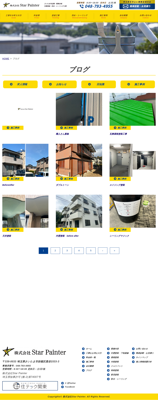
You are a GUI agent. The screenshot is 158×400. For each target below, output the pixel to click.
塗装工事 (56, 16)
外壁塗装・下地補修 (120, 353)
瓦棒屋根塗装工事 (121, 134)
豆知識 (100, 84)
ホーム (89, 349)
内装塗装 (115, 362)
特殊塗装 (115, 370)
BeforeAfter (10, 185)
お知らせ (61, 84)
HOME (5, 58)
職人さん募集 (64, 134)
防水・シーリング (79, 16)
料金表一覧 (91, 357)
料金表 (37, 16)
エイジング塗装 (119, 185)
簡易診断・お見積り (145, 353)
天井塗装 (7, 235)
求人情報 (22, 84)
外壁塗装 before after (70, 235)
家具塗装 (115, 375)
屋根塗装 (115, 357)
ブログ (89, 370)
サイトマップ (142, 357)
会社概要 (123, 16)
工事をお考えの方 (13, 16)
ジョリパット (117, 366)
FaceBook (70, 387)
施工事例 (104, 16)
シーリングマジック (122, 235)
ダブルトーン (64, 185)
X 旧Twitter (70, 383)
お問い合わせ (146, 16)
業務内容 (115, 349)
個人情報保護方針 (144, 362)
